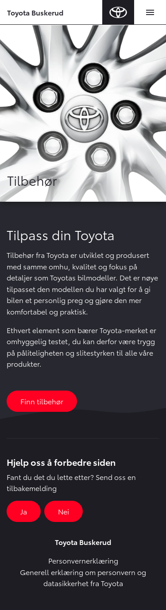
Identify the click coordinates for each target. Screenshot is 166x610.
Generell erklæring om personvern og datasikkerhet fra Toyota (83, 577)
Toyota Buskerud (35, 12)
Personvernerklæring (83, 560)
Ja (23, 511)
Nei (63, 511)
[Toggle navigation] (150, 12)
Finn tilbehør (41, 401)
